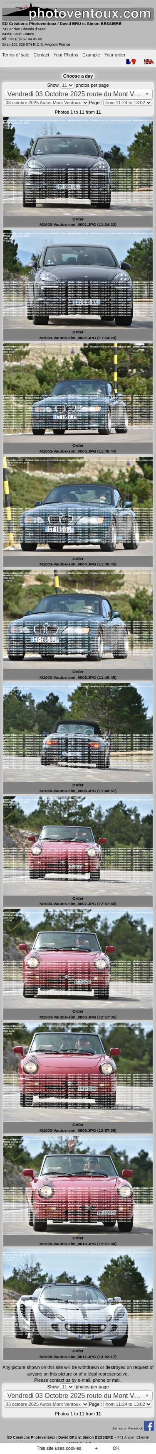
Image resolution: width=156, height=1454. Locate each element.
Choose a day (78, 75)
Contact (41, 54)
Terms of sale (15, 54)
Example (91, 54)
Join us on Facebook (133, 1428)
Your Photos (65, 54)
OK (116, 1448)
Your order (115, 54)
